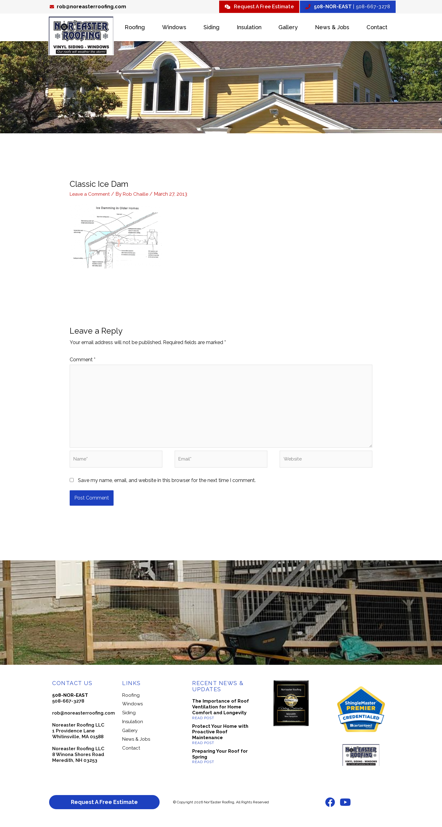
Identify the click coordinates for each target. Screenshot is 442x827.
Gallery (288, 28)
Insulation (249, 28)
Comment (82, 360)
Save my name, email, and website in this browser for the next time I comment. (167, 485)
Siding (211, 28)
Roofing (135, 28)
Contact (376, 28)
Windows (174, 28)
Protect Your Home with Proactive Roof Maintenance (220, 737)
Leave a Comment (91, 195)
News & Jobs (332, 28)
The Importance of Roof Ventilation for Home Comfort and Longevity (220, 712)
